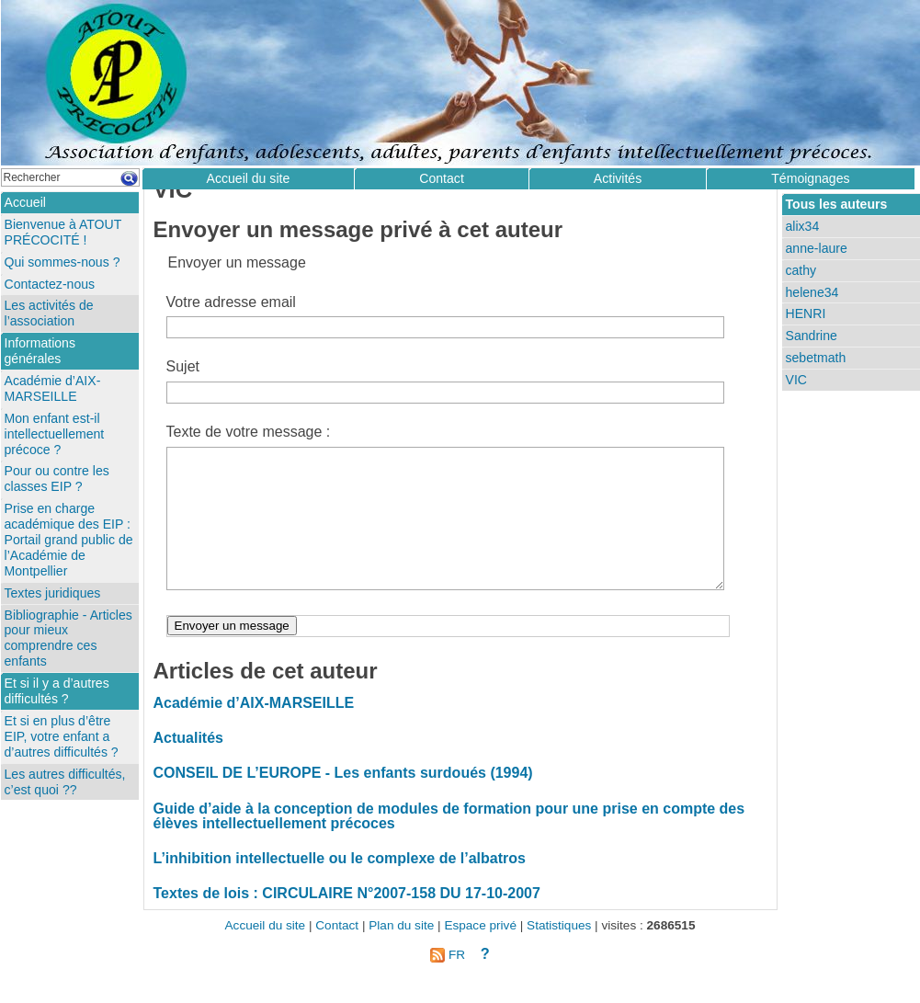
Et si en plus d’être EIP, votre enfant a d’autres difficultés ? (62, 736)
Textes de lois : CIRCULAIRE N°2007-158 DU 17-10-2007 (346, 921)
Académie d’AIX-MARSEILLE (254, 730)
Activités (618, 178)
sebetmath (816, 357)
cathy (801, 270)
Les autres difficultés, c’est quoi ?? (65, 782)
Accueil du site (248, 178)
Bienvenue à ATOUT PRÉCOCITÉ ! (63, 232)
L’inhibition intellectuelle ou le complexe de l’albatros (339, 886)
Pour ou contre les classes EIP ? (57, 478)
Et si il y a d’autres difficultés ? (57, 691)
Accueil (25, 202)
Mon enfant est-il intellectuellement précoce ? (55, 434)
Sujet (182, 366)
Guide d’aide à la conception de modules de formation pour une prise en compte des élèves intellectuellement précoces (449, 843)
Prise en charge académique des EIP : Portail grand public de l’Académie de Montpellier (69, 539)
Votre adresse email (231, 302)
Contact (441, 178)
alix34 (803, 226)
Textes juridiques (53, 593)
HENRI (806, 313)
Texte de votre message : (248, 431)
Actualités (188, 765)
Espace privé (480, 953)
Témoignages (810, 178)
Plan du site (401, 953)
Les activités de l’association (49, 313)
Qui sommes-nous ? (62, 262)
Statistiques (559, 953)
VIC (796, 379)
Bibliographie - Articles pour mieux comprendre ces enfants (68, 638)
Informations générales (40, 351)
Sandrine (811, 335)
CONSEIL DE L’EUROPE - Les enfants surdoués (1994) (343, 800)
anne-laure (816, 248)
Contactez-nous (50, 284)
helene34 (812, 292)
